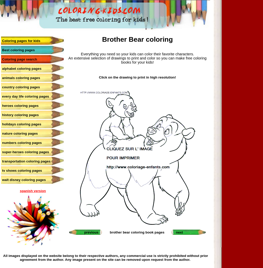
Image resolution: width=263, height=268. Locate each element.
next (179, 232)
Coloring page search (19, 59)
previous (91, 232)
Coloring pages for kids (21, 41)
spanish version (33, 191)
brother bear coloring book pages (137, 232)
